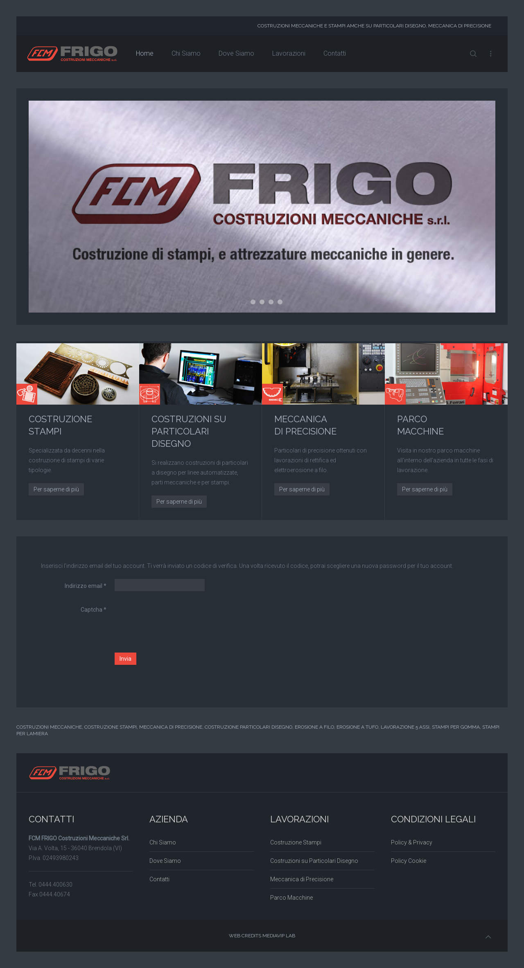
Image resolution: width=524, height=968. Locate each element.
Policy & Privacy (411, 842)
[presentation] (177, 619)
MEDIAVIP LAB (278, 936)
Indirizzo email (85, 586)
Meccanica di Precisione (301, 879)
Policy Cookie (408, 861)
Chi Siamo (186, 53)
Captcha (93, 609)
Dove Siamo (236, 53)
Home (145, 53)
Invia (125, 658)
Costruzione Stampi (295, 842)
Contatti (334, 53)
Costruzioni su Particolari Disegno (314, 861)
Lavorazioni (288, 53)
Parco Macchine (291, 897)
